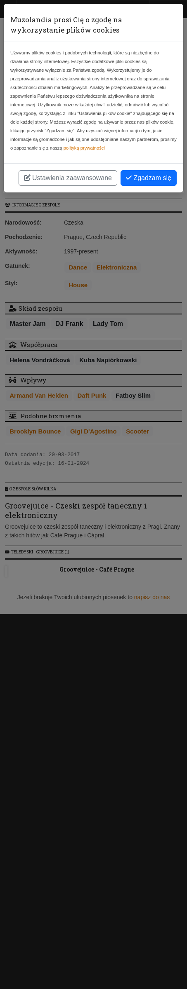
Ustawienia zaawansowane (68, 177)
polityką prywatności (84, 147)
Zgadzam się (148, 177)
